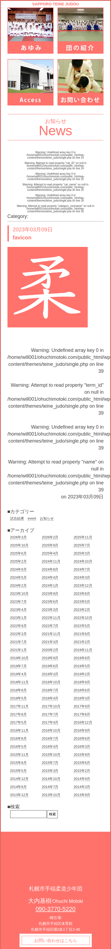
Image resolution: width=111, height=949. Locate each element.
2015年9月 (82, 755)
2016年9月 (82, 730)
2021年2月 (82, 642)
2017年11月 (19, 706)
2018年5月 (18, 698)
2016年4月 (50, 746)
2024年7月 (82, 569)
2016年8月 (18, 738)
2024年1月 (50, 585)
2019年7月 (18, 666)
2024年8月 (50, 569)
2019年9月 (50, 658)
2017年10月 (51, 706)
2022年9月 (18, 626)
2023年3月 (50, 610)
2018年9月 (82, 682)
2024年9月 (18, 569)
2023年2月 (82, 610)
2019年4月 (18, 674)
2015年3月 (50, 771)
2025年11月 (83, 537)
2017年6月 (82, 714)
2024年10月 (83, 561)
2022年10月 (83, 618)
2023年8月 (82, 594)
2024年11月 (51, 561)
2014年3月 (82, 787)
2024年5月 (18, 577)
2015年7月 (50, 763)
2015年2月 (82, 771)
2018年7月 (50, 690)
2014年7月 (50, 787)
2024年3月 (82, 577)
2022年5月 (82, 626)
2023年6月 (50, 602)
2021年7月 (18, 642)
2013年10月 (51, 795)
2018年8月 (18, 690)
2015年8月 (18, 763)
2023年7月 (18, 602)
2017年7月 (50, 714)
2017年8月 (18, 714)
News (55, 130)
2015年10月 (51, 755)
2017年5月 (18, 722)
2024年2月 (18, 585)
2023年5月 (82, 602)
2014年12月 (19, 779)
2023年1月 (18, 618)
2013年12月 (19, 795)
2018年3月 (82, 698)
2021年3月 (50, 642)
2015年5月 (18, 771)
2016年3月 (82, 746)
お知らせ (47, 518)
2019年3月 (50, 674)
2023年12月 (83, 585)
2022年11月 (51, 618)
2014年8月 (18, 787)
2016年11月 (19, 730)
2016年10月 (51, 730)
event (32, 518)
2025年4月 (50, 553)
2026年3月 (18, 537)
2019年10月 (19, 658)
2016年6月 (82, 738)
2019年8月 (82, 658)
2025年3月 (82, 553)
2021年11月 (51, 634)
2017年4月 (50, 722)
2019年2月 (82, 674)
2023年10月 (19, 594)
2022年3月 (18, 634)
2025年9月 (50, 545)
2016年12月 (83, 722)
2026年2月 (50, 537)
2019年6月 (50, 666)
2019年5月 (82, 666)
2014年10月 (51, 779)
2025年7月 (82, 545)
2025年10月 (19, 545)
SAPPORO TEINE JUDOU (55, 4)
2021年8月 (82, 634)
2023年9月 (50, 594)
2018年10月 (51, 682)
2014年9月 (82, 779)
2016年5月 (18, 746)
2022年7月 (50, 626)
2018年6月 (82, 690)
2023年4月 (18, 610)
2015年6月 (82, 763)
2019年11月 (83, 650)
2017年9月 (82, 706)
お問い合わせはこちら (55, 940)
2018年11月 (19, 682)
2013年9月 (82, 795)
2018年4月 (50, 698)
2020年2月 (50, 650)
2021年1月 (18, 650)
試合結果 (17, 518)
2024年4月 (50, 577)
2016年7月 (50, 738)
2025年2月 (18, 561)
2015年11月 (19, 755)
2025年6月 (18, 553)
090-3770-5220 (55, 909)
